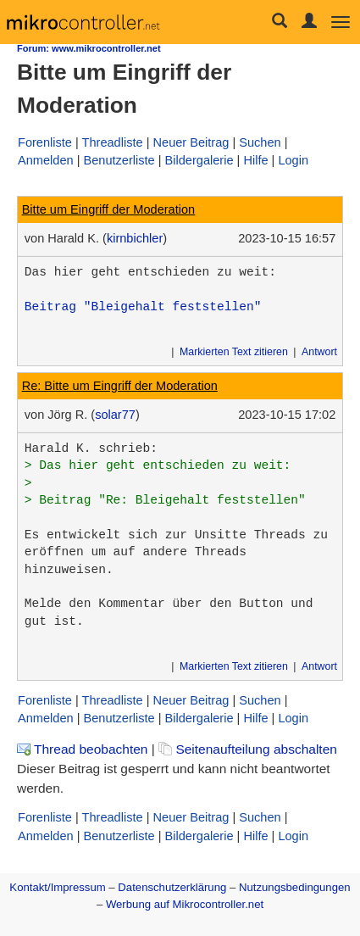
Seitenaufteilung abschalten (247, 749)
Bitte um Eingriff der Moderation (109, 209)
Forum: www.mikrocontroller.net (89, 48)
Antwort (319, 352)
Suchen (259, 142)
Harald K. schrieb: (91, 448)
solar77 (115, 414)
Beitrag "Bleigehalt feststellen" (143, 306)
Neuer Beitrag (191, 142)
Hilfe (255, 160)
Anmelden (46, 160)
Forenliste (45, 142)
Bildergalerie (199, 160)
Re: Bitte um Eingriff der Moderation (120, 386)
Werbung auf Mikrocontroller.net (184, 904)
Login (293, 160)
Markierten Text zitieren (234, 352)
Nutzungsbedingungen (295, 887)
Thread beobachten (82, 749)
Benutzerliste (118, 160)
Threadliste (112, 142)
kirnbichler (135, 238)
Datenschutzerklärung (172, 887)
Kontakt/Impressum (57, 887)
